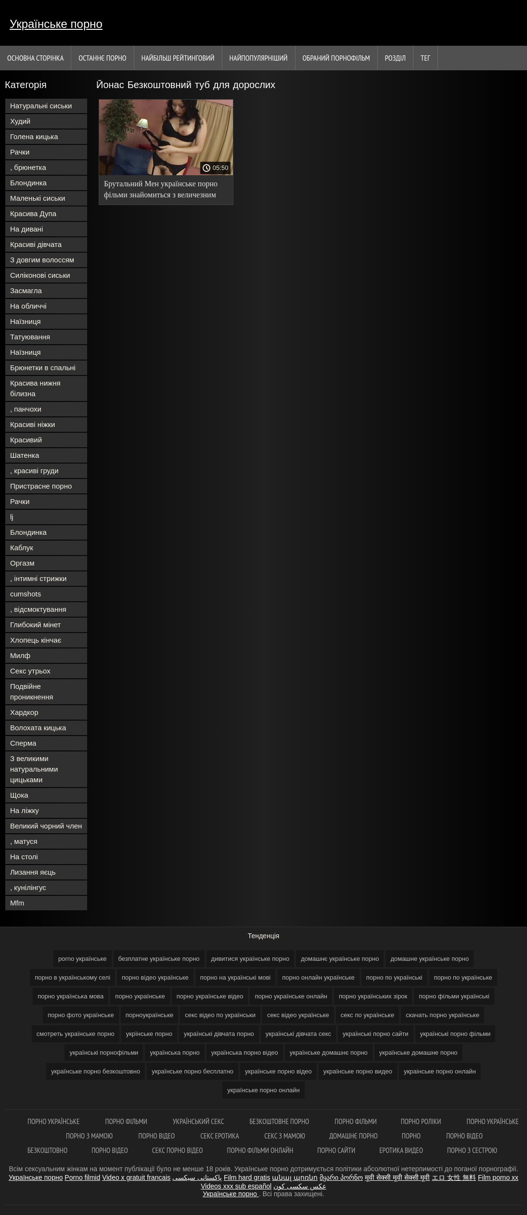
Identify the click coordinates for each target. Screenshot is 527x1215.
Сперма (23, 743)
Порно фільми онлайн (260, 1150)
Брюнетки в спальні (43, 367)
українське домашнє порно (329, 1052)
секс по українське (367, 1015)
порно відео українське (155, 977)
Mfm (17, 903)
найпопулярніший (259, 58)
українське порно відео (278, 1071)
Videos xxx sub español (236, 1186)
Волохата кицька (38, 728)
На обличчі (28, 306)
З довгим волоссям (42, 260)
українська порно (174, 1052)
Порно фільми (127, 1121)
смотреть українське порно (76, 1033)
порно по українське (463, 977)
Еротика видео (401, 1150)
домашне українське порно (429, 958)
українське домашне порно (418, 1052)
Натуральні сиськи (41, 106)
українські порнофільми (103, 1052)
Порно (412, 1135)
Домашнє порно (353, 1135)
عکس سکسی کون (299, 1186)
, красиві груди (34, 470)
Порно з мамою (90, 1135)
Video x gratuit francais (136, 1177)
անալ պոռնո (295, 1177)
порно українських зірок (373, 996)
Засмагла (26, 290)
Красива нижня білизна (35, 388)
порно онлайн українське (318, 977)
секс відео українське (298, 1015)
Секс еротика (220, 1135)
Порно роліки (422, 1121)
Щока (19, 795)
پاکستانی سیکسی (197, 1177)
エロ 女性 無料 (454, 1177)
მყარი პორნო (341, 1177)
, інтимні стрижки (38, 578)
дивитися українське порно (250, 958)
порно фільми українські (454, 996)
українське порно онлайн (263, 1090)
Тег (425, 58)
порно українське (140, 996)
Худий (20, 121)
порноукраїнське (150, 1015)
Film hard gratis (247, 1177)
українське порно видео (357, 1071)
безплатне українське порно (159, 958)
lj (11, 517)
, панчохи (25, 409)
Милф (20, 655)
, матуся (24, 841)
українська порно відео (244, 1052)
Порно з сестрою (472, 1150)
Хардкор (24, 712)
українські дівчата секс (298, 1033)
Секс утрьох (30, 671)
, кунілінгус (28, 887)
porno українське (82, 958)
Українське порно (56, 23)
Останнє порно (102, 58)
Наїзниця (25, 321)
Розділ (395, 58)
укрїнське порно (149, 1033)
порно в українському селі (72, 977)
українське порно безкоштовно (95, 1071)
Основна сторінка (35, 58)
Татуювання (30, 337)
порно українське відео (210, 996)
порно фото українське (81, 1015)
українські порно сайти (376, 1033)
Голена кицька (34, 136)
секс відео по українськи (220, 1015)
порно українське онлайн (291, 996)
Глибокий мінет (35, 624)
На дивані (26, 229)
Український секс (199, 1121)
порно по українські (394, 977)
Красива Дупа (33, 213)
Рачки (19, 152)
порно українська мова (70, 996)
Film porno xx (498, 1177)
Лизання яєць (32, 872)
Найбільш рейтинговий (178, 58)
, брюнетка (28, 167)
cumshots (25, 594)
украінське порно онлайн (440, 1071)
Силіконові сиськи (40, 275)
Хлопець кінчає (35, 640)
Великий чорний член (46, 826)
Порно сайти (336, 1150)
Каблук (21, 547)
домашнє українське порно (340, 958)
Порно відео (158, 1135)
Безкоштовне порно (279, 1121)
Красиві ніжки (32, 424)
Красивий (26, 440)
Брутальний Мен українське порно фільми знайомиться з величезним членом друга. (161, 191)
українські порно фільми (455, 1033)
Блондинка (28, 183)
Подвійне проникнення (31, 691)
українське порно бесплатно (192, 1071)
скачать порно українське (442, 1015)
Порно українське (54, 1121)
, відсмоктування (38, 609)
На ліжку (24, 810)
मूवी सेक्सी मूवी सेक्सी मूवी (397, 1177)
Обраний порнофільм (336, 58)
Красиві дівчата (36, 244)
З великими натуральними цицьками (34, 769)
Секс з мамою (284, 1135)
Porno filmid (82, 1177)
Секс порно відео (177, 1150)
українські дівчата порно (219, 1033)
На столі (24, 857)
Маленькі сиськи (37, 198)
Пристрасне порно (41, 486)
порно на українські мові (235, 977)
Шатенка (24, 455)
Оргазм (22, 563)
